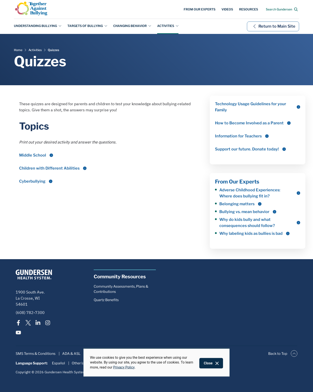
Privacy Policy (124, 367)
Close (208, 363)
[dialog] (156, 362)
